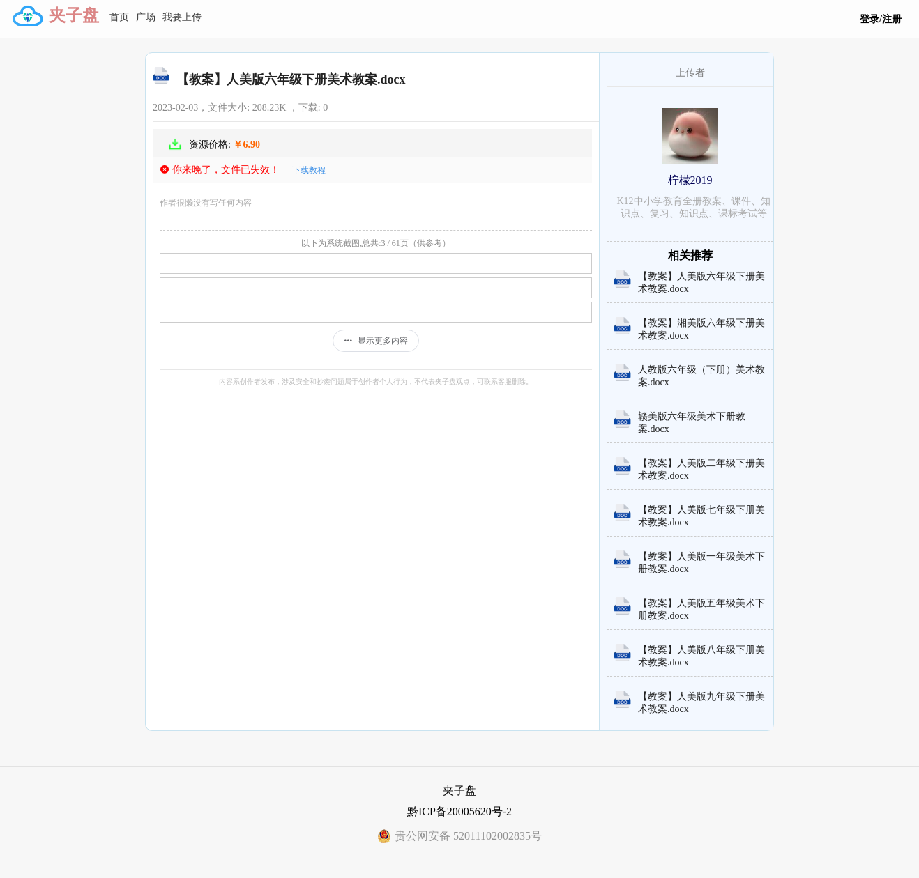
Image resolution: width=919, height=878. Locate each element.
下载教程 (309, 170)
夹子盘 (74, 15)
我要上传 (182, 17)
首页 (119, 17)
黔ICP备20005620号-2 (459, 811)
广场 (145, 17)
